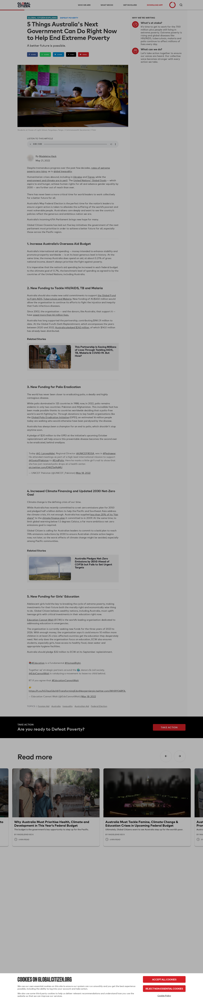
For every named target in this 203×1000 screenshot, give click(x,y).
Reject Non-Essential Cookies (164, 988)
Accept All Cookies (164, 979)
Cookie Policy (164, 995)
